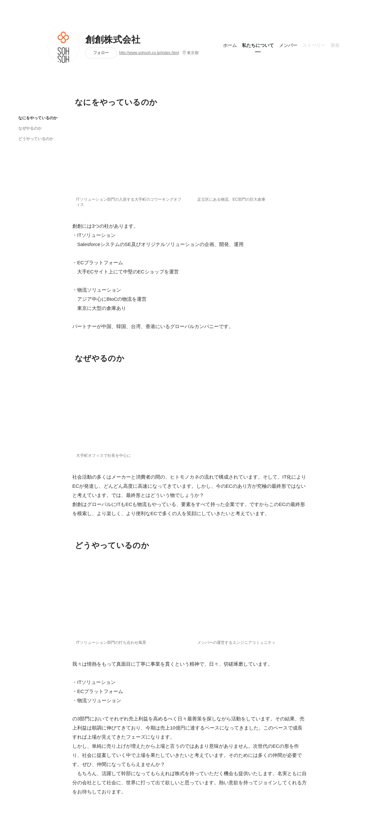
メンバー (288, 45)
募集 (335, 45)
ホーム (230, 45)
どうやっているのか (35, 138)
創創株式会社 (113, 40)
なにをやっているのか (37, 118)
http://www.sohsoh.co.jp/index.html (149, 53)
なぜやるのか (30, 128)
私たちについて (258, 45)
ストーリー (313, 45)
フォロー (101, 52)
